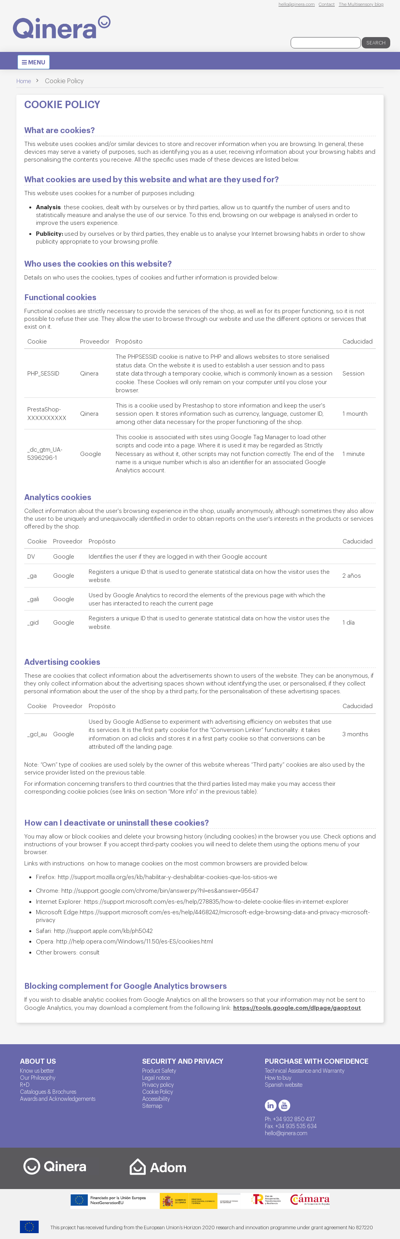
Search (376, 42)
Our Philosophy (37, 1077)
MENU (35, 63)
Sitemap (152, 1105)
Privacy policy (158, 1084)
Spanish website (283, 1084)
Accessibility (156, 1098)
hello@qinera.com (297, 4)
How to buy (278, 1077)
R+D (25, 1084)
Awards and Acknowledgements (57, 1098)
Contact (327, 4)
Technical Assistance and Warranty (305, 1070)
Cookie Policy (157, 1091)
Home (23, 80)
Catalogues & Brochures (48, 1091)
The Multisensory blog (361, 4)
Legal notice (156, 1077)
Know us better (37, 1070)
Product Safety (159, 1070)
